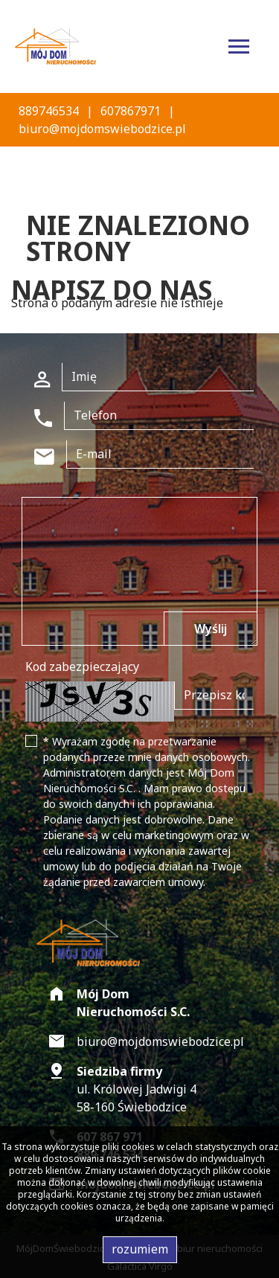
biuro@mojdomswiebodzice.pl (102, 129)
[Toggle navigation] (238, 48)
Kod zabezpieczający (82, 666)
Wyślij (210, 628)
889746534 (49, 111)
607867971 (130, 111)
